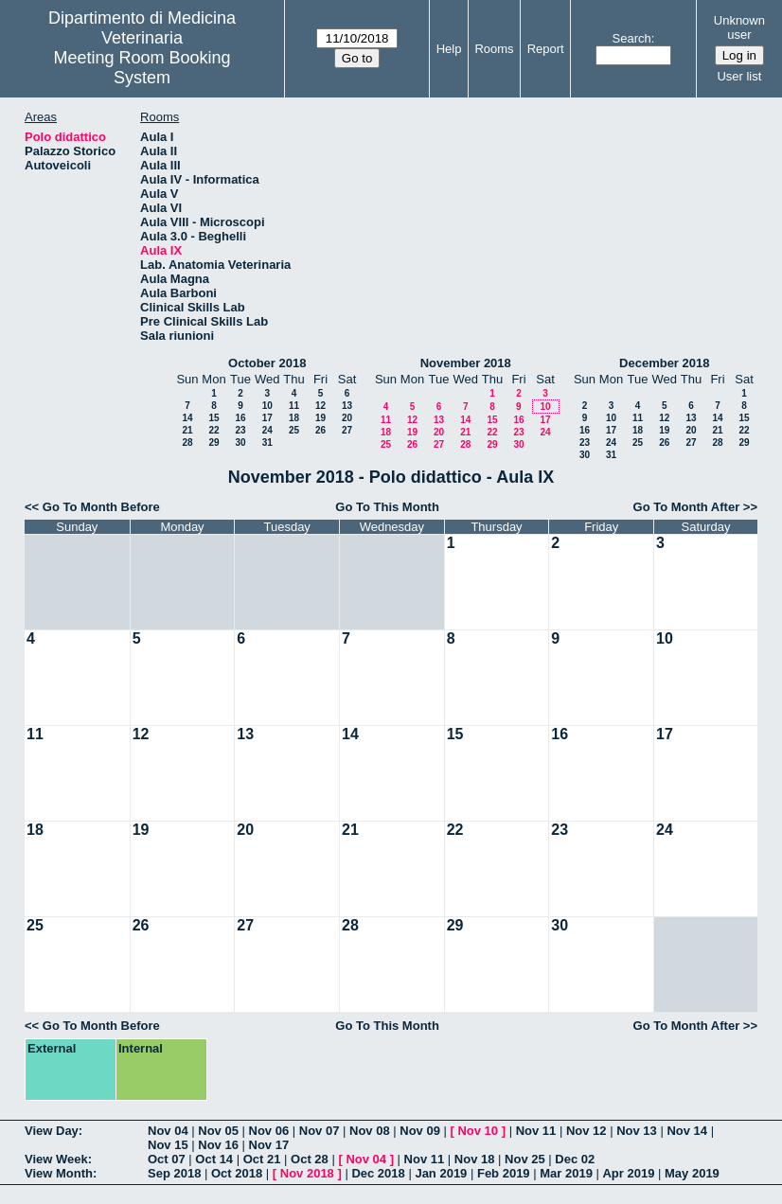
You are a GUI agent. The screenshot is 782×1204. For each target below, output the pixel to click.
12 (320, 405)
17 (267, 418)
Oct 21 (262, 1159)
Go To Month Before (101, 507)
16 (240, 418)
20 (347, 418)
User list (739, 76)
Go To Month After (686, 507)
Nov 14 (686, 1131)
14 (187, 418)
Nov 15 (168, 1145)
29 (213, 442)
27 (347, 430)
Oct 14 (214, 1159)
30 (240, 442)
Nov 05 (218, 1131)
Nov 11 (536, 1131)
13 (347, 405)
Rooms (493, 49)
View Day (52, 1131)
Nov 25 (525, 1159)
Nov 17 (269, 1145)
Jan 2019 (441, 1173)
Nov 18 (474, 1159)
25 (294, 430)
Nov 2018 (307, 1173)
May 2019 (692, 1173)
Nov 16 (218, 1145)
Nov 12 (586, 1131)
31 (267, 442)
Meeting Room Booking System (141, 67)
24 (267, 430)
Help (449, 49)
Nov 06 (269, 1131)
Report (545, 49)
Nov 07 (319, 1131)
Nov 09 (420, 1131)
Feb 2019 (503, 1173)
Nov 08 (369, 1131)
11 (294, 405)
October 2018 (267, 363)
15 (213, 418)
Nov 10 (477, 1131)
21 (187, 430)
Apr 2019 (628, 1173)
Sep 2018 (174, 1173)
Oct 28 (310, 1159)
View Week (56, 1159)
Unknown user (739, 27)
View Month (59, 1173)
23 (240, 430)
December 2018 (664, 363)
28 (187, 442)
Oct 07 (167, 1159)
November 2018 (465, 363)
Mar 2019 (566, 1173)
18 (294, 418)
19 (320, 418)
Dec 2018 (377, 1173)
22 (213, 430)
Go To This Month (387, 507)
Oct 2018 (236, 1173)
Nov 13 (636, 1131)
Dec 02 (575, 1159)
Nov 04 (168, 1131)
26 (320, 430)
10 (267, 405)
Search (632, 38)
